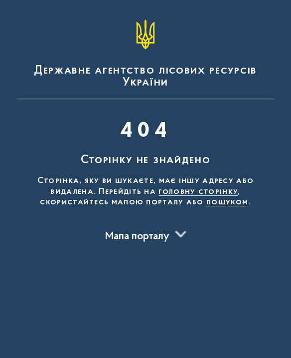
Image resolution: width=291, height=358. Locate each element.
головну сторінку (198, 191)
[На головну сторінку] (145, 52)
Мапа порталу (137, 236)
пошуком (227, 202)
